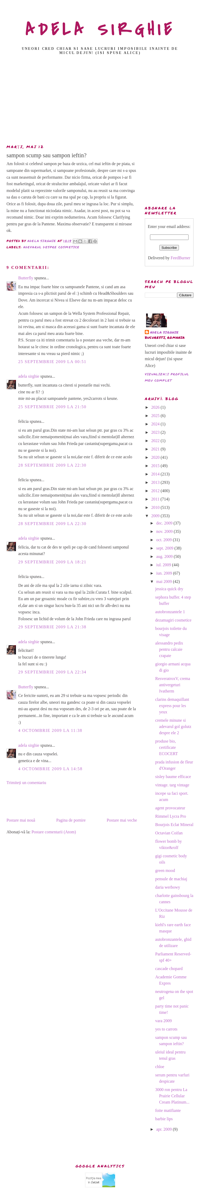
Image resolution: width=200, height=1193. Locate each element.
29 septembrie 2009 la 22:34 (52, 672)
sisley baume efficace (173, 776)
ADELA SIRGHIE (100, 29)
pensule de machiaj (171, 879)
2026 (156, 407)
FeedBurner (180, 258)
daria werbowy (167, 887)
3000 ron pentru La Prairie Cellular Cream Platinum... (172, 1095)
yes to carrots (166, 1029)
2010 (156, 507)
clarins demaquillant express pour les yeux (172, 705)
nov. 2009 (165, 531)
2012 (156, 491)
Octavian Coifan (169, 833)
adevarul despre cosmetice (51, 247)
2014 (156, 474)
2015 (156, 465)
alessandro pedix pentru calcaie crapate (169, 649)
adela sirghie (28, 376)
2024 (156, 424)
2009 (156, 516)
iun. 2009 (164, 573)
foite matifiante (168, 1110)
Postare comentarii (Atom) (54, 832)
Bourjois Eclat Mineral (174, 824)
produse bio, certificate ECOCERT (166, 747)
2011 (155, 499)
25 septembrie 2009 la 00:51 (52, 361)
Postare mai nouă (21, 820)
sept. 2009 (165, 548)
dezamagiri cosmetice (173, 620)
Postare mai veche (122, 820)
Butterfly (25, 278)
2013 (156, 482)
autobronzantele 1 (170, 612)
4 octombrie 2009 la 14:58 (50, 769)
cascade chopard (169, 968)
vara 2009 (163, 1021)
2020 (156, 457)
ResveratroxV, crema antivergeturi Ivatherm (172, 684)
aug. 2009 (165, 556)
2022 (156, 440)
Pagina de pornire (71, 820)
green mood (165, 870)
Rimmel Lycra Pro (170, 816)
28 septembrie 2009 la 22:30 (52, 465)
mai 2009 (164, 581)
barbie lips (164, 1119)
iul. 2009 (164, 565)
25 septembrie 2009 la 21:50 (52, 407)
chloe (159, 1066)
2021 (156, 449)
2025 (156, 415)
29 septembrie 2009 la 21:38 (52, 627)
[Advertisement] (101, 101)
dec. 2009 (164, 523)
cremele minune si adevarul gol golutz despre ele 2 (173, 726)
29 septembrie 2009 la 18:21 (52, 562)
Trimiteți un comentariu (26, 782)
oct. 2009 (164, 540)
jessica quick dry (169, 589)
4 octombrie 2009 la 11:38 (50, 730)
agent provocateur (170, 808)
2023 (156, 432)
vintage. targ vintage (172, 785)
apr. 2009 (164, 1129)
